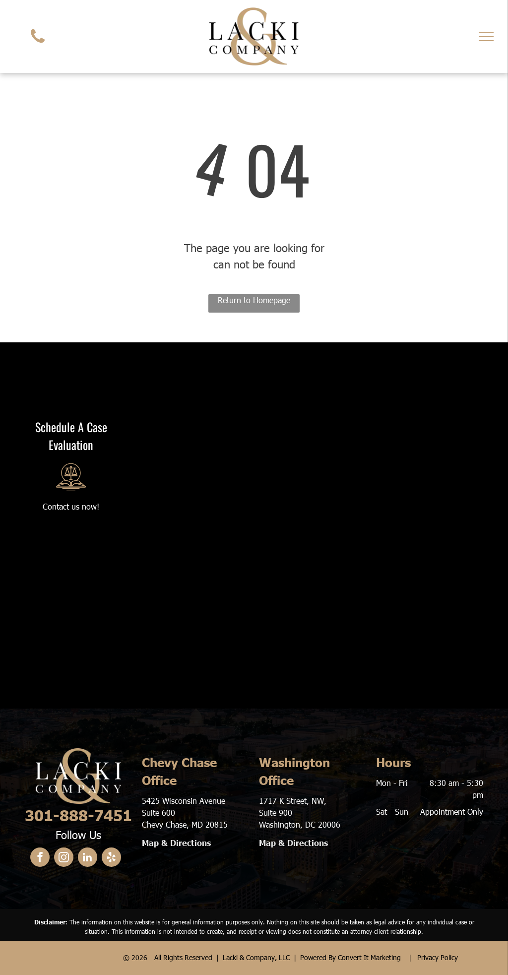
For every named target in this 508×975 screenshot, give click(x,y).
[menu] (486, 37)
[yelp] (111, 858)
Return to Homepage (254, 300)
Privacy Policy (437, 957)
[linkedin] (87, 858)
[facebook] (40, 858)
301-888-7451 (78, 814)
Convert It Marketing (369, 957)
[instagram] (63, 858)
